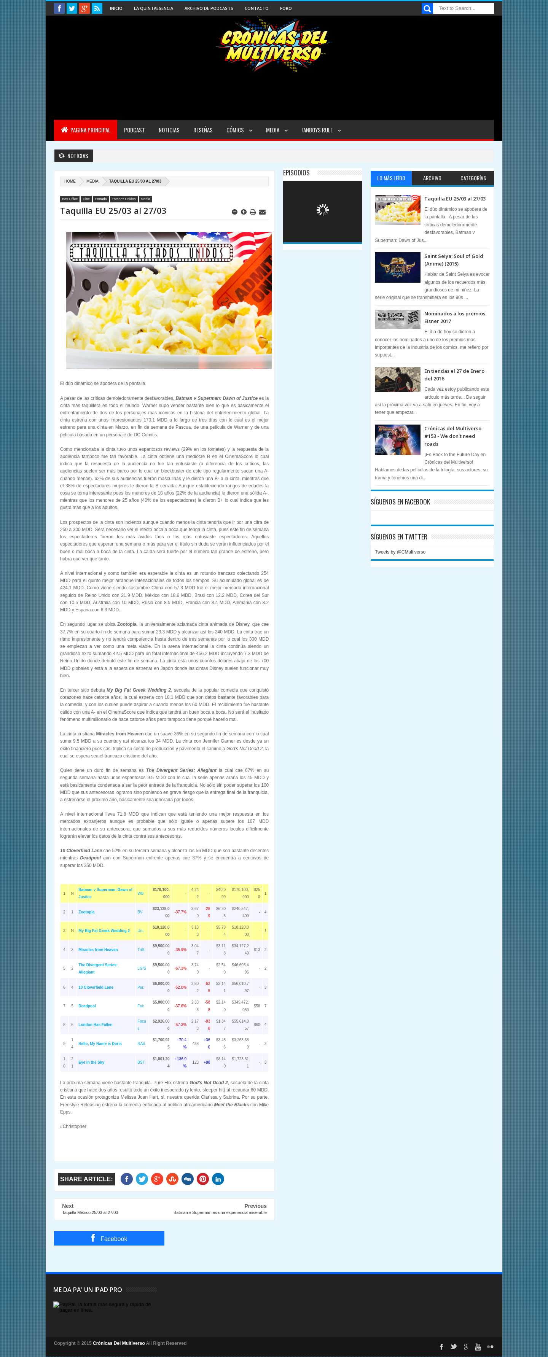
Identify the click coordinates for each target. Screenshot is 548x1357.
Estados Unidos (124, 199)
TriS (140, 950)
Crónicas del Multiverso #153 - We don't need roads (452, 436)
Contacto (257, 8)
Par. (140, 987)
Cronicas (274, 44)
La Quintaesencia (153, 8)
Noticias (169, 130)
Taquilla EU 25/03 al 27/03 (455, 198)
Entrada (101, 199)
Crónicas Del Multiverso (119, 1343)
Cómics (235, 130)
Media (273, 130)
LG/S (141, 968)
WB (140, 893)
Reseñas (203, 130)
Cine (86, 199)
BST (141, 1062)
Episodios (296, 172)
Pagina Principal (85, 130)
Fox (140, 1006)
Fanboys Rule (317, 130)
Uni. (140, 931)
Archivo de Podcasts (209, 8)
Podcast (134, 130)
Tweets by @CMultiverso (400, 552)
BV (139, 912)
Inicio (116, 8)
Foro (286, 8)
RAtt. (141, 1044)
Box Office (70, 199)
